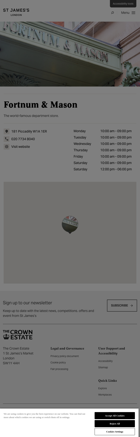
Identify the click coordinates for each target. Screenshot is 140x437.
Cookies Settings (114, 431)
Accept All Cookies (115, 415)
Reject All (115, 423)
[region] (69, 422)
